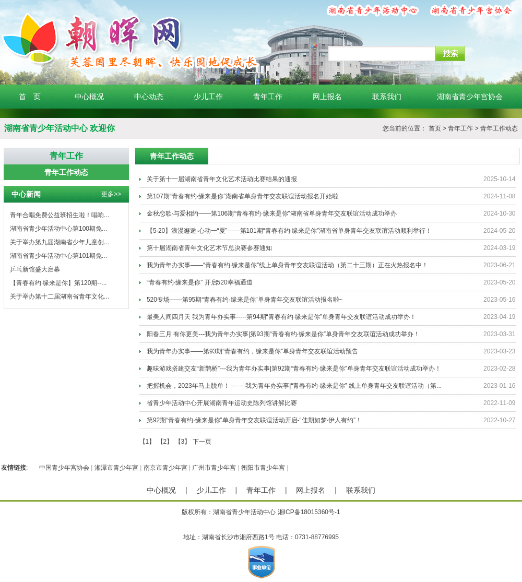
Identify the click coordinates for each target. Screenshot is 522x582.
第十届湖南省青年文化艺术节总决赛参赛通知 (209, 248)
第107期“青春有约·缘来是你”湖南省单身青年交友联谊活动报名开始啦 (242, 196)
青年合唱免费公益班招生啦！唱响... (59, 215)
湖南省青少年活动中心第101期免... (58, 255)
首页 (435, 128)
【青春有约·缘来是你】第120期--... (58, 283)
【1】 (147, 441)
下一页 (202, 441)
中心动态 (148, 96)
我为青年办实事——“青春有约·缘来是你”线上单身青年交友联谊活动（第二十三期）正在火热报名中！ (287, 265)
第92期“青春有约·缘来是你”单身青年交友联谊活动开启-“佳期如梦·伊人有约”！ (254, 420)
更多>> (111, 194)
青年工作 (267, 96)
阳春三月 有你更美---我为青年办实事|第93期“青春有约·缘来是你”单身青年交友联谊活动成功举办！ (283, 334)
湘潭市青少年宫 (116, 467)
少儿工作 (208, 96)
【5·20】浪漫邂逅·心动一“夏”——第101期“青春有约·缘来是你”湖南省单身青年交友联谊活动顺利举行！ (289, 230)
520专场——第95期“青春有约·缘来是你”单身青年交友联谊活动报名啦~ (245, 299)
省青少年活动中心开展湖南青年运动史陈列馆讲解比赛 (222, 403)
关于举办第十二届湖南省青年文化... (59, 296)
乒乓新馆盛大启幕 (35, 269)
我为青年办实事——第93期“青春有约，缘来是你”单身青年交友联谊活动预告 (252, 351)
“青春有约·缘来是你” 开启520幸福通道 (200, 282)
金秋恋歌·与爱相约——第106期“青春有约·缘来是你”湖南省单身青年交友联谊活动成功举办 (272, 213)
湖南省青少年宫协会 (470, 96)
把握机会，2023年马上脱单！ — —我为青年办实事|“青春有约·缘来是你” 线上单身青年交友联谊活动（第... (294, 385)
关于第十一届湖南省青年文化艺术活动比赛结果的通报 (222, 179)
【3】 (183, 441)
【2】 (165, 441)
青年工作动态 (499, 128)
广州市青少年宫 (214, 467)
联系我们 (386, 96)
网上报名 (327, 96)
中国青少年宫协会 (64, 467)
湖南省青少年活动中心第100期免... (58, 228)
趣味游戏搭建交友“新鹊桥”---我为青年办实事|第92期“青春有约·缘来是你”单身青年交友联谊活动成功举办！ (294, 368)
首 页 (30, 96)
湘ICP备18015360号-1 (309, 512)
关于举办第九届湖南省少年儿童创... (59, 242)
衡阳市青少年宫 (263, 467)
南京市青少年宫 (165, 467)
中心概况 (89, 96)
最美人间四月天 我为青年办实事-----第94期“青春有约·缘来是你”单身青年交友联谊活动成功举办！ (281, 316)
